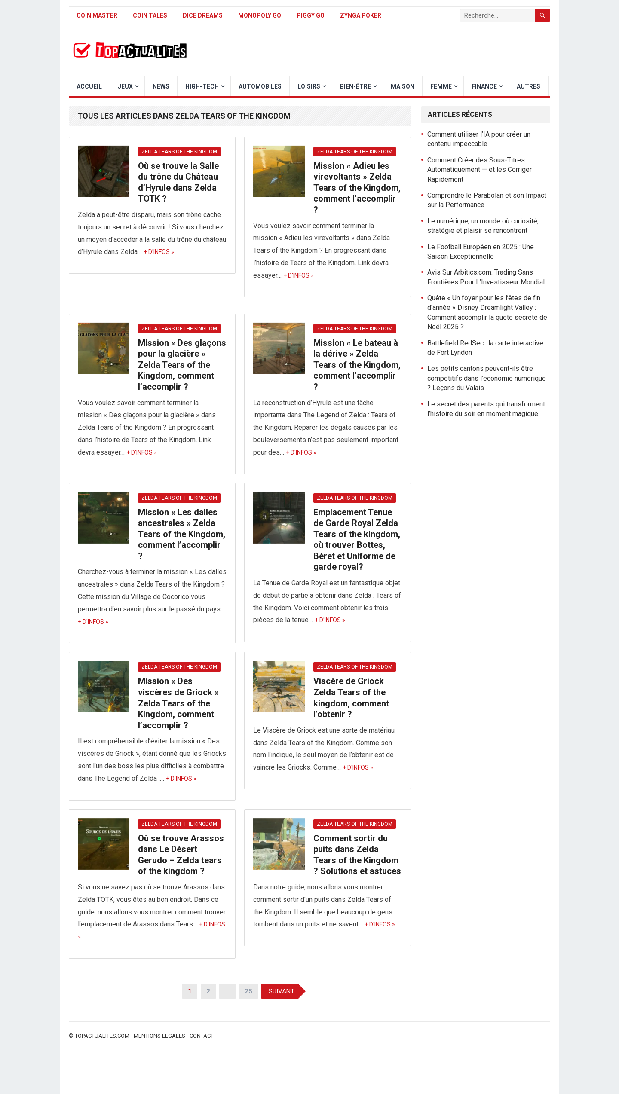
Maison (402, 86)
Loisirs (308, 86)
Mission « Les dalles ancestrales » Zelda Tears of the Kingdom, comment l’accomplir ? (181, 534)
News (161, 86)
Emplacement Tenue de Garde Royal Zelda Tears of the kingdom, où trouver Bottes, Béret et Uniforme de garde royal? (356, 539)
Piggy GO (311, 15)
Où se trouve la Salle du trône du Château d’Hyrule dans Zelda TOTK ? (178, 182)
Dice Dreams (203, 15)
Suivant (281, 991)
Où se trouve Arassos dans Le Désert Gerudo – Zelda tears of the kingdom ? (181, 855)
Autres (528, 86)
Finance (484, 86)
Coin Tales (150, 15)
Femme (441, 86)
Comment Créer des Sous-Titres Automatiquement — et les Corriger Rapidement (479, 169)
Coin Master (97, 15)
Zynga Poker (360, 15)
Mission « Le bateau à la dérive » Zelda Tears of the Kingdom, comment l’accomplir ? (357, 365)
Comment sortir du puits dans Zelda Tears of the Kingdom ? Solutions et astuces (357, 855)
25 (248, 991)
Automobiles (260, 86)
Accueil (89, 86)
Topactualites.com (102, 1036)
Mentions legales (159, 1036)
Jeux (125, 86)
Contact (202, 1036)
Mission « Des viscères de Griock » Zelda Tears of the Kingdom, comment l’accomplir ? (178, 703)
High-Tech (202, 86)
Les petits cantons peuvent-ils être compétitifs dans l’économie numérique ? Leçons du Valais (486, 378)
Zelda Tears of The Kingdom (179, 152)
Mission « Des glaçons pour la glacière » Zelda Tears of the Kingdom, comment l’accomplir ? (182, 365)
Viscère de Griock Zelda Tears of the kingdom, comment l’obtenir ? (351, 697)
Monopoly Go (259, 15)
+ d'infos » (159, 251)
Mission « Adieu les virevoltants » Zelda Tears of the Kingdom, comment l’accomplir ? (357, 188)
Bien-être (355, 86)
